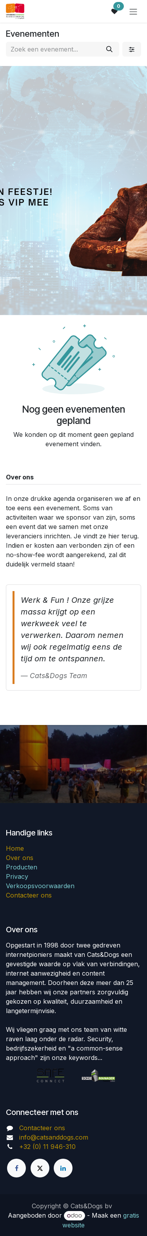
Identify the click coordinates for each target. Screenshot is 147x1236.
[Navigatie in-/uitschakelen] (133, 11)
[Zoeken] (109, 49)
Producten (21, 867)
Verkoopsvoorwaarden (40, 886)
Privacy (18, 876)
